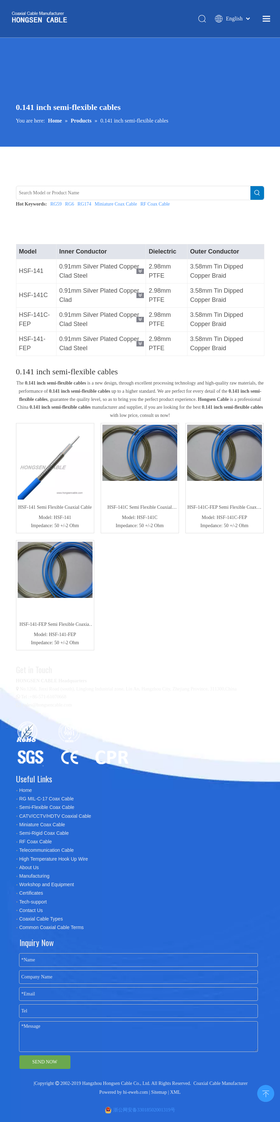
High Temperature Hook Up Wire (53, 859)
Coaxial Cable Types (41, 919)
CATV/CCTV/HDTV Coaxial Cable (55, 816)
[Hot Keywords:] (257, 193)
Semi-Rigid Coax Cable (44, 833)
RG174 (84, 204)
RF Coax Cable (155, 204)
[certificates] (75, 742)
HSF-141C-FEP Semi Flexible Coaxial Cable (224, 508)
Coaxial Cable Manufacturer (220, 1083)
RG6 (69, 204)
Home (25, 790)
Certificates (31, 893)
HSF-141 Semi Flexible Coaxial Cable (55, 507)
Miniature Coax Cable (116, 204)
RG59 (56, 204)
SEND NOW (44, 1061)
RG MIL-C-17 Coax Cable (46, 798)
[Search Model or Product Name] (133, 193)
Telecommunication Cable (46, 850)
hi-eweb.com (135, 1092)
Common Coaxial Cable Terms (51, 927)
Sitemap (159, 1092)
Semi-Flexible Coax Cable (47, 807)
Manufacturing (34, 876)
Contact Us (31, 910)
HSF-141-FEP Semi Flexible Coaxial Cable (54, 625)
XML (175, 1092)
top (266, 1093)
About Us (29, 867)
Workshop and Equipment (46, 884)
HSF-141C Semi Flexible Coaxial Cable (140, 508)
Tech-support (33, 902)
